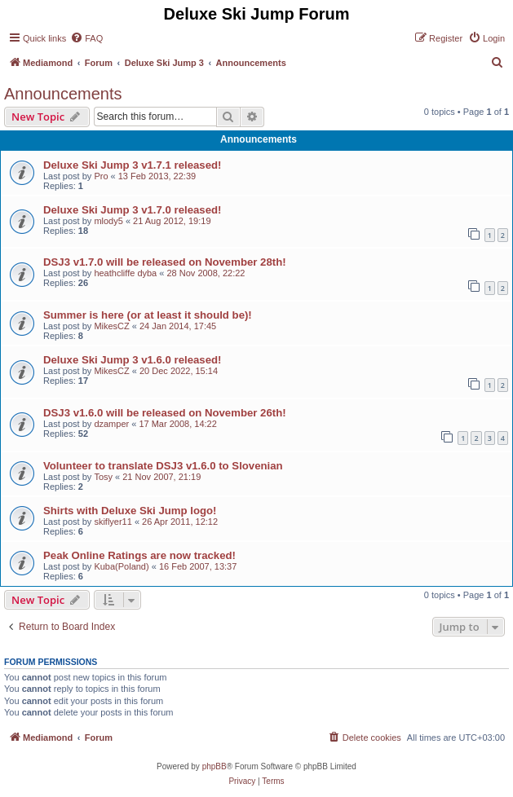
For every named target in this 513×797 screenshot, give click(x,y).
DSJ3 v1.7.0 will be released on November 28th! (164, 262)
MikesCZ (111, 326)
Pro (101, 176)
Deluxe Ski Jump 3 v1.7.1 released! (132, 165)
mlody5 (108, 221)
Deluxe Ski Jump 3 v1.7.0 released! (132, 210)
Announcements (63, 94)
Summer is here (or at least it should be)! (147, 315)
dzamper (111, 424)
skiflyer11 (112, 521)
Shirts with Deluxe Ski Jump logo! (130, 510)
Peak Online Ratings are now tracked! (139, 555)
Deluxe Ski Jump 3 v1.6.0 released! (132, 360)
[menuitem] (86, 38)
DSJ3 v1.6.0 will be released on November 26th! (164, 413)
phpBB (214, 766)
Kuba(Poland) (121, 566)
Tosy (103, 477)
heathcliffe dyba (125, 273)
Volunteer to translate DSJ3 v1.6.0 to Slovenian (163, 466)
